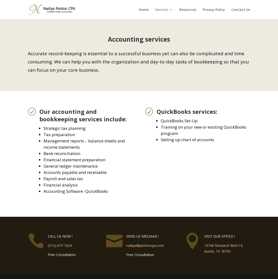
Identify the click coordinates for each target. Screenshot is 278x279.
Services (161, 10)
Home (144, 10)
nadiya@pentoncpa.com (145, 245)
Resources (187, 10)
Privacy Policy (214, 10)
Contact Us (240, 10)
